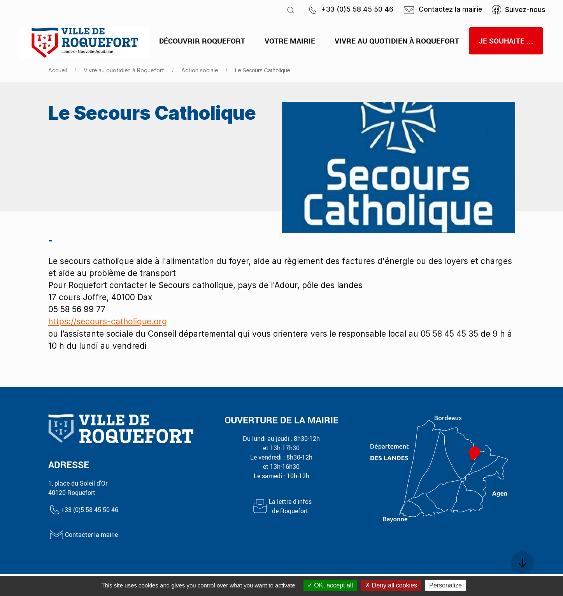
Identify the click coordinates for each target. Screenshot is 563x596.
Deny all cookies (391, 585)
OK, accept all (330, 585)
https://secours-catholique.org (107, 321)
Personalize (445, 585)
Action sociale (199, 70)
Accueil (57, 70)
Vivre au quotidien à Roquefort (124, 70)
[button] (291, 10)
